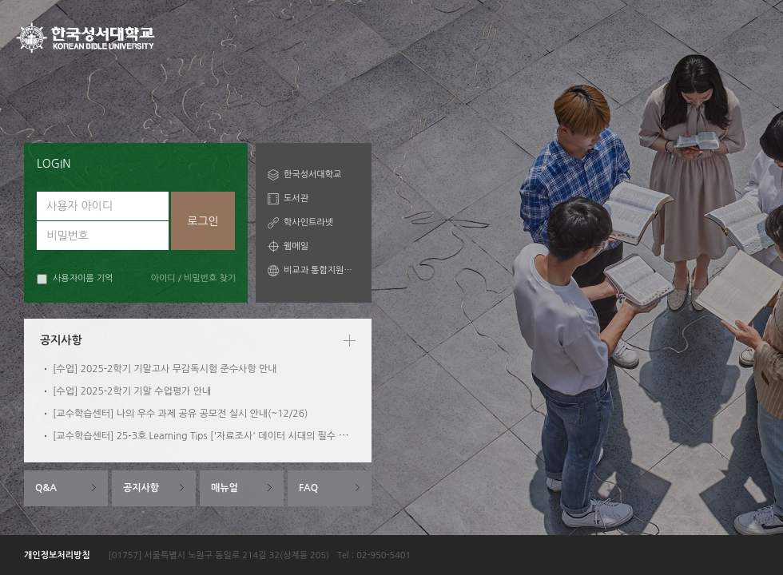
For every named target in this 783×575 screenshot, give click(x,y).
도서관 (296, 198)
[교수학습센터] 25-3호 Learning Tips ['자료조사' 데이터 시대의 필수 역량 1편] (215, 436)
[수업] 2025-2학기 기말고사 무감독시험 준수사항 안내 (165, 369)
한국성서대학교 (312, 174)
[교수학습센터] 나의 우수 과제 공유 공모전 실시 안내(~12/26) (180, 413)
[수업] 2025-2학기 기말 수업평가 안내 (132, 391)
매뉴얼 (224, 488)
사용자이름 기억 (75, 279)
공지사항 (141, 488)
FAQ (308, 488)
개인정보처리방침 (57, 555)
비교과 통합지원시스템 (322, 270)
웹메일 (296, 246)
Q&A (46, 488)
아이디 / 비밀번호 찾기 (193, 278)
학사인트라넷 (308, 222)
